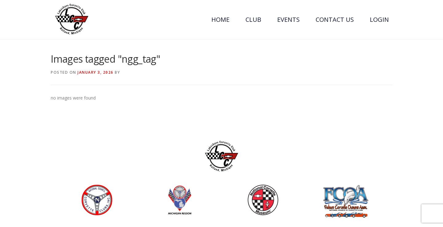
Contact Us (335, 19)
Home (220, 19)
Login (379, 19)
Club (253, 19)
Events (288, 19)
